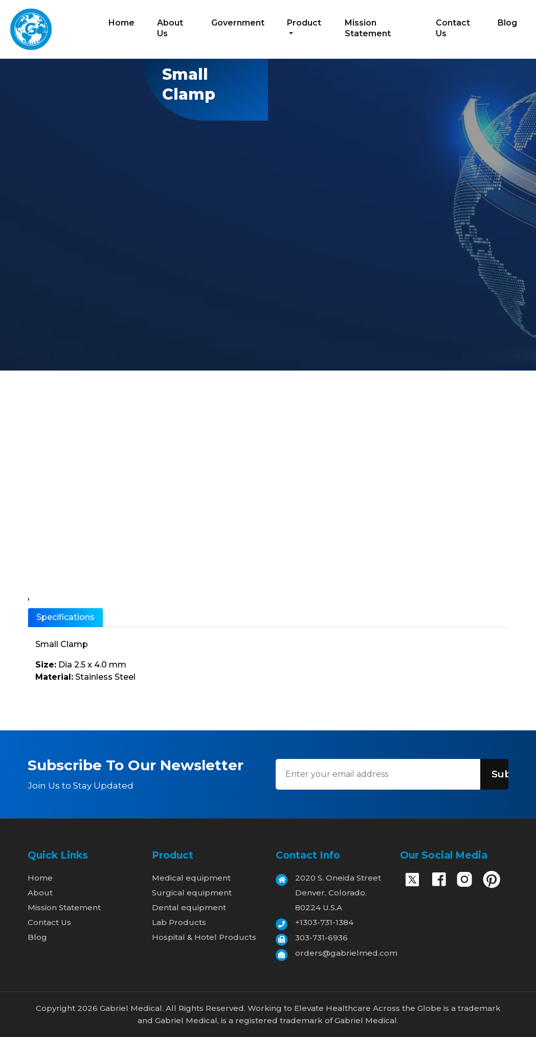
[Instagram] (464, 881)
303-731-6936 (321, 937)
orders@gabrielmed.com (346, 953)
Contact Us (453, 28)
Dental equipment (189, 907)
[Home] (31, 28)
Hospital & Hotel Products (204, 937)
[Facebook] (439, 881)
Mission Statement (368, 28)
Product (304, 23)
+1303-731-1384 (324, 922)
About (40, 892)
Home (121, 23)
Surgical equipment (192, 892)
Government (237, 23)
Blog (507, 23)
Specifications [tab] (65, 617)
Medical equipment (191, 878)
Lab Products (179, 922)
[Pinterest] (491, 881)
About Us (170, 28)
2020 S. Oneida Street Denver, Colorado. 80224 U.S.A (338, 892)
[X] (412, 880)
